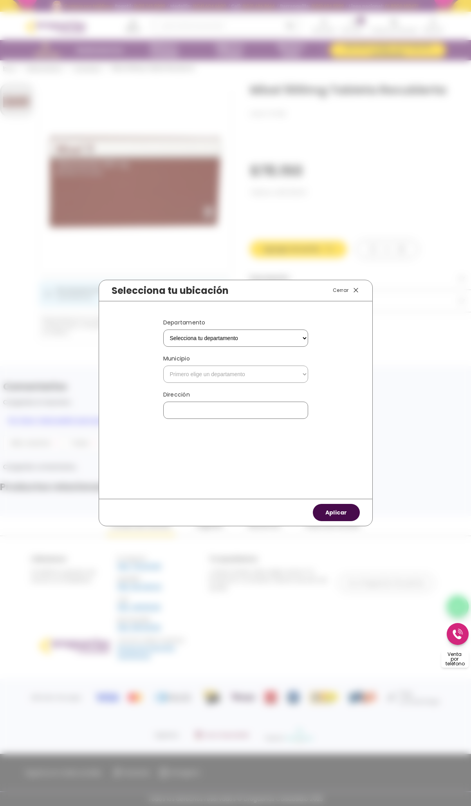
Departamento (184, 322)
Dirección (176, 394)
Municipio (176, 358)
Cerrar (346, 290)
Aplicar (336, 512)
